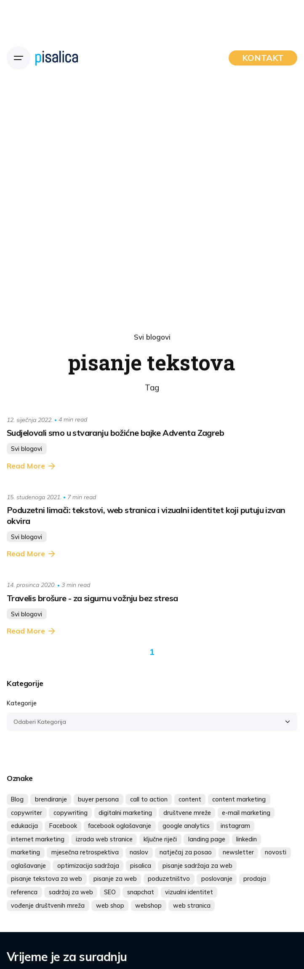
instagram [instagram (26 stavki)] (235, 826)
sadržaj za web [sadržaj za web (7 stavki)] (71, 892)
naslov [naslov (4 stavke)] (139, 852)
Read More (32, 466)
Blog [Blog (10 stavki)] (17, 799)
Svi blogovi (152, 337)
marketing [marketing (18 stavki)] (25, 852)
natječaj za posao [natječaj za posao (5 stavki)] (186, 852)
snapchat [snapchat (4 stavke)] (140, 892)
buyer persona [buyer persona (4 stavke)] (98, 799)
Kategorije (22, 703)
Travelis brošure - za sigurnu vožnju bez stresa (92, 598)
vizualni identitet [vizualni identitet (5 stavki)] (189, 892)
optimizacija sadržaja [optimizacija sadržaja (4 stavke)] (88, 865)
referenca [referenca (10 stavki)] (24, 892)
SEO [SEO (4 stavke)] (110, 892)
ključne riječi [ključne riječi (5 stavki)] (160, 839)
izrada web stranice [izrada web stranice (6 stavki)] (104, 839)
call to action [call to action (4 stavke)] (149, 799)
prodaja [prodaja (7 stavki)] (254, 879)
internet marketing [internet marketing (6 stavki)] (37, 839)
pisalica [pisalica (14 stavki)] (140, 865)
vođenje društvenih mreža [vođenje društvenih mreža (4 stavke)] (48, 905)
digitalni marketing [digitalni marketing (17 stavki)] (125, 813)
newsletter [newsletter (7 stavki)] (238, 852)
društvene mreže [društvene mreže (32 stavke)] (187, 813)
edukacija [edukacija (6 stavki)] (24, 826)
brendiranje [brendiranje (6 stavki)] (51, 799)
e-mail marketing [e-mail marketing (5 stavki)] (246, 813)
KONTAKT (263, 57)
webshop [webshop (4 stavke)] (148, 905)
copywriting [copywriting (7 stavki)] (70, 813)
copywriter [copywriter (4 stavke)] (26, 813)
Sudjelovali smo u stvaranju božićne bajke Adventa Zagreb (115, 432)
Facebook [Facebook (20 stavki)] (63, 826)
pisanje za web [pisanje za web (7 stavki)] (115, 879)
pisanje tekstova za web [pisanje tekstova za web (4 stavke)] (46, 879)
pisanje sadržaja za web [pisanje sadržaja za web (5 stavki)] (197, 865)
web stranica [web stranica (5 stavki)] (192, 905)
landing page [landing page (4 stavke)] (206, 839)
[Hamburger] (18, 58)
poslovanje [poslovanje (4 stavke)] (216, 879)
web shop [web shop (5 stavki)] (110, 905)
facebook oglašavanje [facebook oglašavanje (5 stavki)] (119, 826)
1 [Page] (152, 652)
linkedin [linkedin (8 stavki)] (246, 839)
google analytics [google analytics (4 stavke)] (186, 826)
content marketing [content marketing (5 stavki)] (239, 799)
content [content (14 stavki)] (190, 799)
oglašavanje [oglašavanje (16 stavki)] (28, 865)
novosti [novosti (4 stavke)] (275, 852)
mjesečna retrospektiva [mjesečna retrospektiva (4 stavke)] (85, 852)
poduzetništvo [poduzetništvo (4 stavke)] (169, 879)
